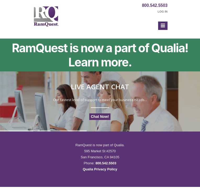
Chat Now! (100, 116)
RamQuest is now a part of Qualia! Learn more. (100, 55)
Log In (163, 11)
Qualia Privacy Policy (100, 169)
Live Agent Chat (100, 86)
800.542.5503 (155, 5)
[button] (163, 26)
